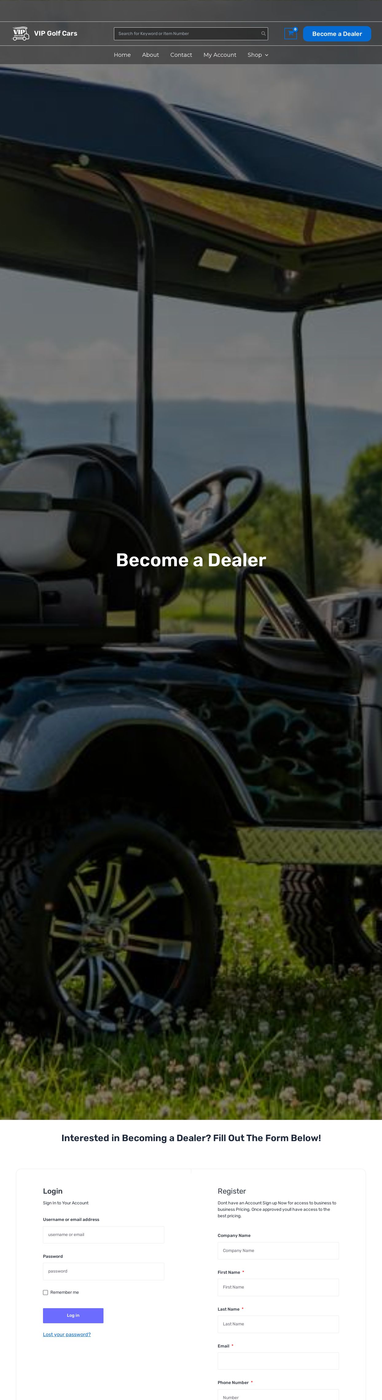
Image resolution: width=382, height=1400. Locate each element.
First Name (231, 1272)
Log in (73, 1315)
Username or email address (71, 1219)
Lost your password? (67, 1334)
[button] (337, 33)
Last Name (231, 1309)
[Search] (263, 34)
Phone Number (235, 1382)
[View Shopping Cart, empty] (290, 34)
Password (53, 1256)
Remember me (64, 1292)
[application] (264, 55)
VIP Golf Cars (55, 33)
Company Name (234, 1235)
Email (225, 1346)
